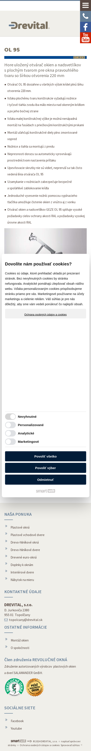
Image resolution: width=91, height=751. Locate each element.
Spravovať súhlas (70, 745)
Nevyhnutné (27, 416)
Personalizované (31, 425)
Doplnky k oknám (22, 565)
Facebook (17, 721)
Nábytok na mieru (22, 580)
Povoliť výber (45, 468)
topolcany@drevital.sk (25, 620)
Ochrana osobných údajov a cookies (45, 314)
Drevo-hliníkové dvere (25, 550)
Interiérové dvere (22, 572)
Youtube (16, 728)
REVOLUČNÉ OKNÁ (49, 659)
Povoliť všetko (45, 456)
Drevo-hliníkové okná (25, 542)
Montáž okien (20, 640)
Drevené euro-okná (24, 557)
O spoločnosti (20, 648)
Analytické (26, 433)
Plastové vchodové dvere (28, 535)
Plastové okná (20, 527)
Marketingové (28, 441)
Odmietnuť (45, 479)
